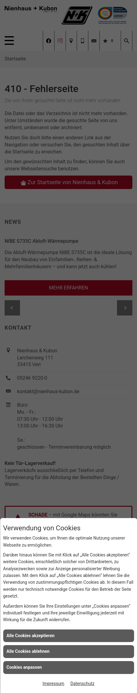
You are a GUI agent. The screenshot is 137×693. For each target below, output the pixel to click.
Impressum (53, 683)
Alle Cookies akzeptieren (30, 635)
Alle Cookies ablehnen (28, 651)
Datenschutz (83, 683)
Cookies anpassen (24, 667)
